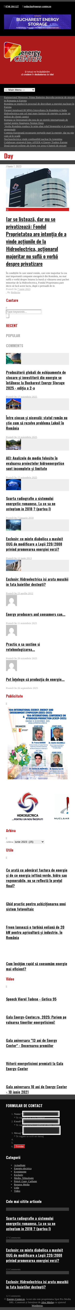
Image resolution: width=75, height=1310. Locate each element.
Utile (16, 1188)
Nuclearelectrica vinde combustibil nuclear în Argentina (33, 139)
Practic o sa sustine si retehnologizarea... (23, 647)
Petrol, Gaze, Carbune (25, 1182)
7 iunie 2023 (23, 289)
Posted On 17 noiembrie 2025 (21, 396)
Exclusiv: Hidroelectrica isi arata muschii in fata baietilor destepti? (37, 581)
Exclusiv (18, 1175)
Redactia (15, 292)
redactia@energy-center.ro (37, 6)
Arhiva (9, 841)
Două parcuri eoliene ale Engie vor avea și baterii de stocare (35, 145)
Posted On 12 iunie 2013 (19, 558)
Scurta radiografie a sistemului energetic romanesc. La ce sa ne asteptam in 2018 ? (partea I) (30, 503)
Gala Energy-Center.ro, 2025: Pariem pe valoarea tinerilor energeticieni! (36, 1019)
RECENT (12, 325)
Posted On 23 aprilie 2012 (19, 593)
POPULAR (13, 335)
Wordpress (37, 1306)
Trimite (20, 1147)
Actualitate (19, 1166)
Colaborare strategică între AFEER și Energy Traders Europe (35, 142)
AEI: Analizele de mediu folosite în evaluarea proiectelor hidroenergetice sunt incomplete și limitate (35, 463)
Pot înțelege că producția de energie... (35, 679)
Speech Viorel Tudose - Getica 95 (31, 999)
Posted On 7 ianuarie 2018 (20, 517)
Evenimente (20, 1172)
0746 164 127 (12, 6)
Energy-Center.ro (16, 1300)
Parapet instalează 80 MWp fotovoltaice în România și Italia (35, 110)
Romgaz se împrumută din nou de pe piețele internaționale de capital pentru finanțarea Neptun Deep (36, 121)
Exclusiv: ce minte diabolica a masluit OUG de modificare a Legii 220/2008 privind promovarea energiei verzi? (34, 544)
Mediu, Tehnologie (24, 1179)
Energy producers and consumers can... (35, 614)
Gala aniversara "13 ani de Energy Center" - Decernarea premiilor (31, 1043)
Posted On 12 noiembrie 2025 (21, 477)
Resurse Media (22, 1185)
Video (17, 1192)
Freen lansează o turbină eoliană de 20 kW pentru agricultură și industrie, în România (35, 932)
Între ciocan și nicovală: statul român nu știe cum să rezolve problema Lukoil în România (36, 423)
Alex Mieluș (47, 1303)
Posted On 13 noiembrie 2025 (21, 437)
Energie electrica (22, 1169)
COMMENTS (14, 345)
